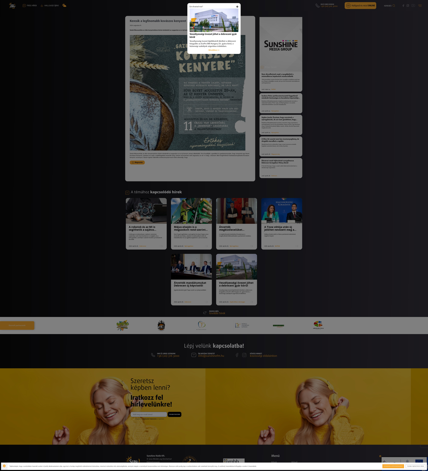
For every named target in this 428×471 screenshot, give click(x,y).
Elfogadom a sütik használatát (385, 466)
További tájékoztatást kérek (407, 466)
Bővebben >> (214, 46)
